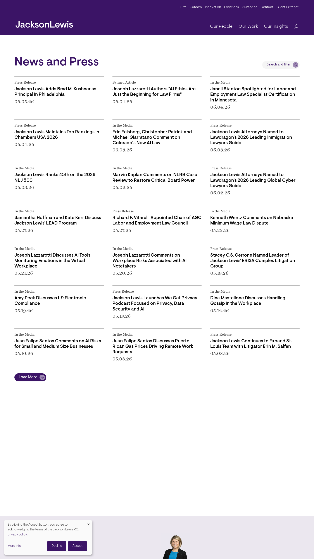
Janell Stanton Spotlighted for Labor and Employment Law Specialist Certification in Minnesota (253, 94)
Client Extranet (287, 7)
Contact (267, 7)
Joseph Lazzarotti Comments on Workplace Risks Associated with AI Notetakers (149, 261)
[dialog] (48, 537)
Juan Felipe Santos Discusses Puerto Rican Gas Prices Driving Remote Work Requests (152, 346)
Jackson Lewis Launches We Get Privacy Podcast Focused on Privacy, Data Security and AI (154, 303)
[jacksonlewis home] (44, 23)
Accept (77, 546)
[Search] (294, 27)
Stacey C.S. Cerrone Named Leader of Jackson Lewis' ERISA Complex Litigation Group (252, 261)
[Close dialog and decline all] (88, 523)
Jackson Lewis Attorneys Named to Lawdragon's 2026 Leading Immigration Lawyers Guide (251, 137)
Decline (57, 546)
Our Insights (276, 26)
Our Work (248, 26)
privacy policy (17, 534)
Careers (196, 7)
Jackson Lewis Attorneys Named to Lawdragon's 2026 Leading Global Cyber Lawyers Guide (252, 180)
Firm (183, 7)
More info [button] (14, 546)
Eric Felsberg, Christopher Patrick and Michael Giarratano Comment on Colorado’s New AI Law (152, 137)
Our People (221, 26)
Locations (231, 7)
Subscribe (249, 7)
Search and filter (279, 64)
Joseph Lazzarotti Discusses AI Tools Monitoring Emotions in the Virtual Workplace (52, 261)
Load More (28, 377)
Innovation (213, 7)
